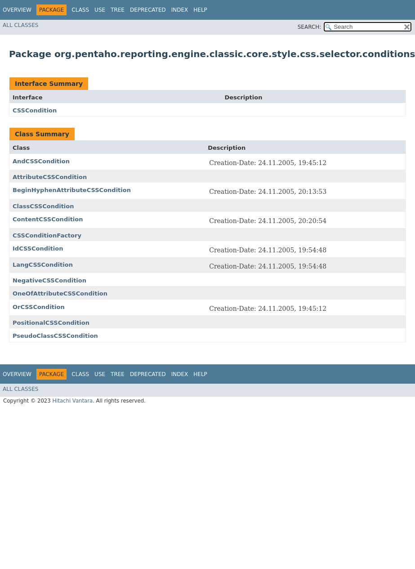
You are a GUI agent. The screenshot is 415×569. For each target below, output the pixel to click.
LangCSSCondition (43, 264)
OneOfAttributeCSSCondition (60, 293)
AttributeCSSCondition (50, 177)
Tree (118, 10)
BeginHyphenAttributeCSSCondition (72, 190)
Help (200, 10)
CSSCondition (35, 110)
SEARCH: (309, 27)
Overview (17, 10)
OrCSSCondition (39, 307)
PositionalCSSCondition (51, 322)
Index (179, 10)
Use (99, 10)
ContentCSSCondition (48, 219)
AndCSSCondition (41, 161)
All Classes (20, 25)
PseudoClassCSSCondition (55, 335)
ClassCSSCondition (43, 206)
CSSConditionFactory (47, 235)
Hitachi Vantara (72, 401)
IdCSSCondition (38, 248)
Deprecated (148, 10)
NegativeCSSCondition (49, 280)
